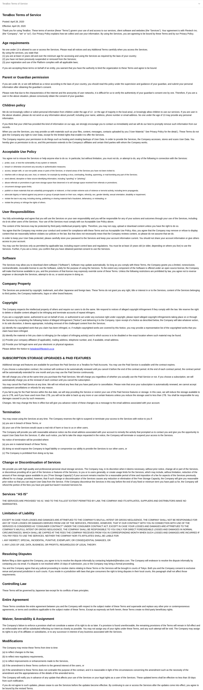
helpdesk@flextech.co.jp (42, 349)
